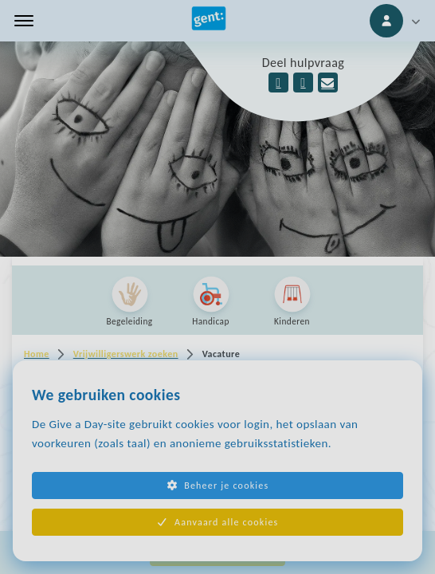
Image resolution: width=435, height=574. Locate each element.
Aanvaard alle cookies (218, 522)
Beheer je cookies (218, 485)
